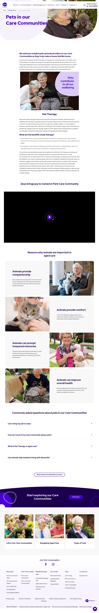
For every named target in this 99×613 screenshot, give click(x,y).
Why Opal (9, 572)
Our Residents (10, 589)
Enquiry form (83, 575)
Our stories (50, 5)
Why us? (15, 5)
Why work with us (70, 579)
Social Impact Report (12, 592)
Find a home (75, 497)
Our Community (11, 586)
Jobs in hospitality (70, 585)
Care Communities (25, 5)
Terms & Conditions (25, 599)
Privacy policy (10, 599)
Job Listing (68, 575)
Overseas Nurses (70, 588)
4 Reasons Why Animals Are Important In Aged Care (34, 607)
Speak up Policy (40, 599)
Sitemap (43, 601)
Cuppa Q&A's (54, 584)
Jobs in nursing (69, 582)
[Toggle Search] (84, 5)
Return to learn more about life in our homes (49, 474)
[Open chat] (95, 609)
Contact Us (83, 572)
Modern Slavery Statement (57, 599)
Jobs (57, 5)
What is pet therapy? (85, 607)
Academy (64, 5)
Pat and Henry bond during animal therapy (65, 607)
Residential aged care (39, 5)
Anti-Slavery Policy (76, 599)
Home (4, 10)
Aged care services (41, 583)
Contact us (72, 5)
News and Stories (55, 575)
